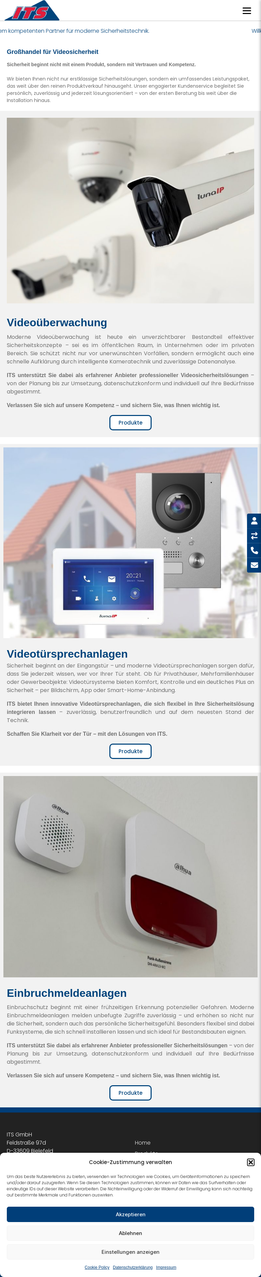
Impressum (166, 1267)
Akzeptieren (130, 1214)
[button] (250, 1162)
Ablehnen (130, 1233)
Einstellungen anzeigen (130, 1252)
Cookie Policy (97, 1267)
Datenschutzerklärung (133, 1267)
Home (143, 1143)
